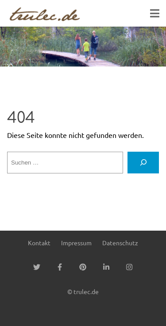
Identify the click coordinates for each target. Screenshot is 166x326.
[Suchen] (143, 163)
